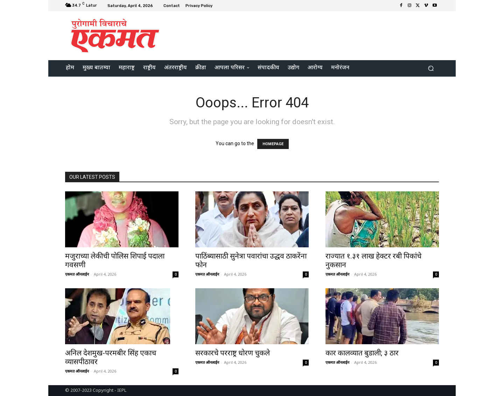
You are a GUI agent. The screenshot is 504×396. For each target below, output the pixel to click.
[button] (430, 68)
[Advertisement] (310, 34)
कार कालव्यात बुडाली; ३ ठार (362, 353)
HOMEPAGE (273, 144)
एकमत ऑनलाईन (77, 274)
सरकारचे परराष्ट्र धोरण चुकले (232, 353)
